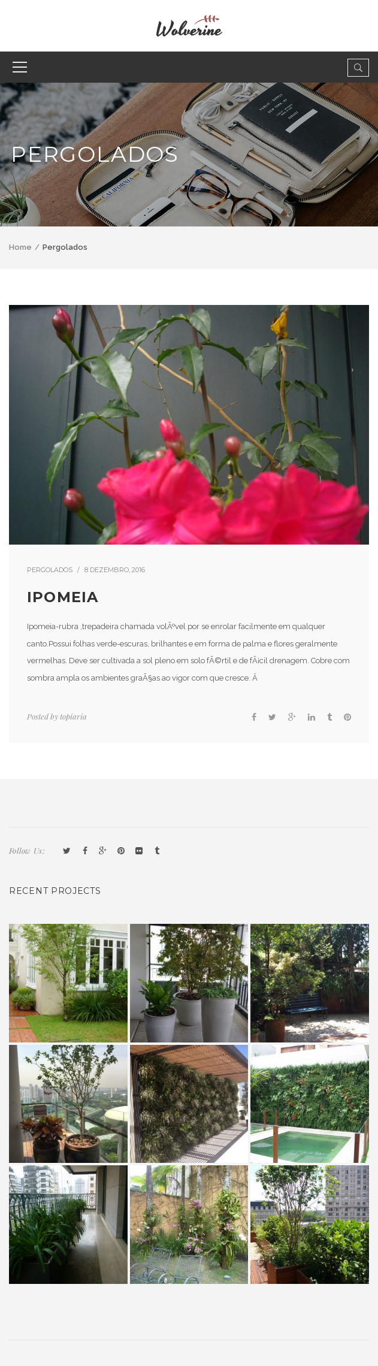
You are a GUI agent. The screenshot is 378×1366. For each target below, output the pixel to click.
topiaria (73, 716)
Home (20, 247)
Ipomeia (62, 597)
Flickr (139, 851)
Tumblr (157, 851)
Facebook (85, 851)
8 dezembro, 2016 (114, 570)
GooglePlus (103, 851)
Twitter (67, 851)
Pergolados (49, 570)
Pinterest (121, 851)
